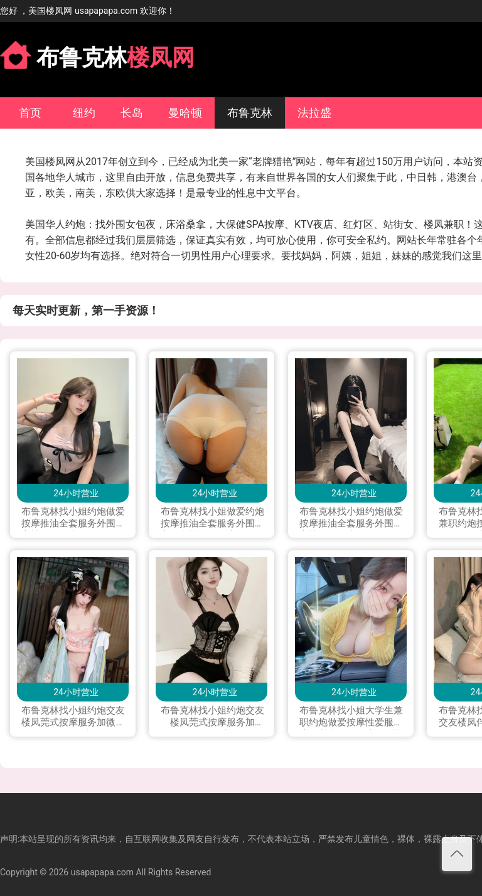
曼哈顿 (185, 112)
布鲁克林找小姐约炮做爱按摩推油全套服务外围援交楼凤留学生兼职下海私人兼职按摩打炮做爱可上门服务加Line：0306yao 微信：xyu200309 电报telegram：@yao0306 (351, 518)
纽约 (84, 112)
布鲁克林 (249, 112)
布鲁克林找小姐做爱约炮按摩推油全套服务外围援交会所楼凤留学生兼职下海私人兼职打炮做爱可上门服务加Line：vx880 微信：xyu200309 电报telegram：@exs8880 (212, 518)
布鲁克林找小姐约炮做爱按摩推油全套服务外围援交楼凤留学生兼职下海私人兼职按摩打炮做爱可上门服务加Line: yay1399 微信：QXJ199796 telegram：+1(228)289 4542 (73, 518)
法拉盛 (314, 112)
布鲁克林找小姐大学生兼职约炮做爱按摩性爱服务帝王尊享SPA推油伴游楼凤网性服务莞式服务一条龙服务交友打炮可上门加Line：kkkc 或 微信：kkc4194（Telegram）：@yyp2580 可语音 (351, 717)
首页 (30, 112)
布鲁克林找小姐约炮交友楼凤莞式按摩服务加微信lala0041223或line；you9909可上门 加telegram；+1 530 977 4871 (73, 717)
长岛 (131, 112)
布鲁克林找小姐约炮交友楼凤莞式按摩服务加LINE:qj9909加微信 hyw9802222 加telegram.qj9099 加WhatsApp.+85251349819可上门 (213, 717)
